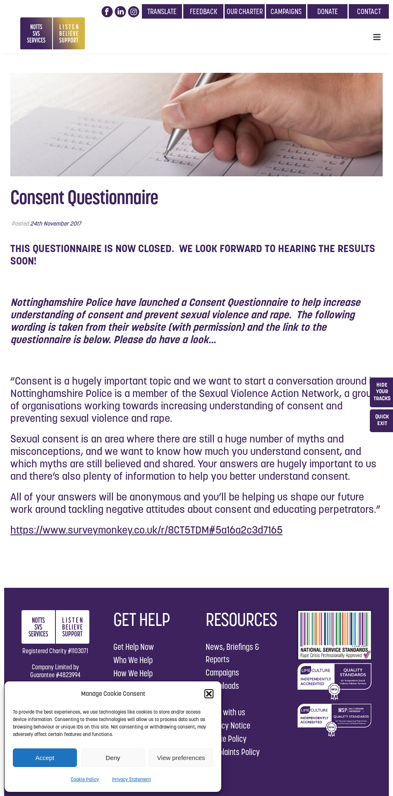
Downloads (222, 685)
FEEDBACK (203, 11)
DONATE (327, 11)
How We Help (133, 673)
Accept (44, 757)
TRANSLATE (162, 11)
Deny (112, 757)
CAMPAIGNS (286, 11)
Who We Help (133, 660)
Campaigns (222, 672)
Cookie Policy (85, 779)
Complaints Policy (233, 752)
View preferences (181, 757)
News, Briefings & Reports (232, 653)
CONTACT (369, 11)
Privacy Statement (131, 779)
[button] (209, 694)
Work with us (225, 712)
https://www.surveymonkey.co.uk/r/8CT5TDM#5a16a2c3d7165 (146, 529)
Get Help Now (133, 646)
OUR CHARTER (245, 11)
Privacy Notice (228, 725)
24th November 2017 (55, 223)
